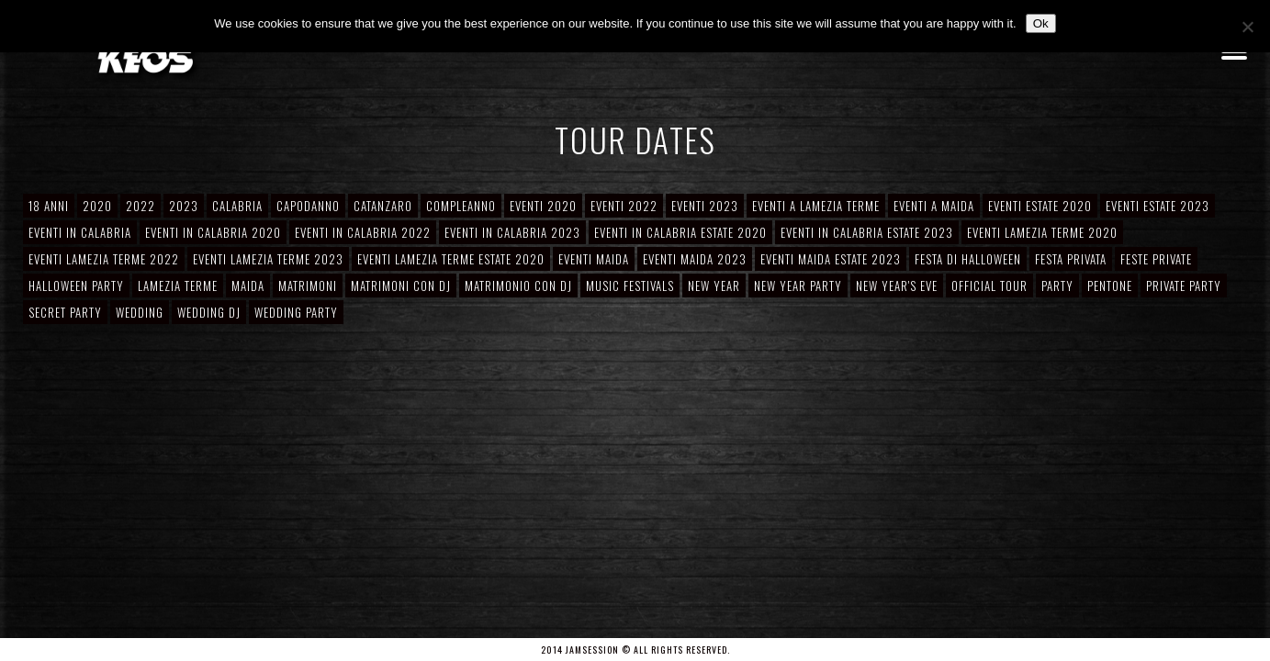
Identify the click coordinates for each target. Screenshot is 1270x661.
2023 (183, 205)
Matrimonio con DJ (518, 285)
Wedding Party (296, 312)
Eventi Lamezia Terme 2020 (1042, 232)
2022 (140, 205)
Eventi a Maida (933, 205)
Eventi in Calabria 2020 (213, 232)
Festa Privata (1071, 259)
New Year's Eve (897, 285)
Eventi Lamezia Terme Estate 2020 (451, 259)
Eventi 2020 (543, 205)
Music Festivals (630, 285)
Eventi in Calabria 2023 (512, 232)
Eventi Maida (593, 259)
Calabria (237, 205)
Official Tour (989, 285)
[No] (1247, 26)
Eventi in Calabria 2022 (363, 232)
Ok (1041, 23)
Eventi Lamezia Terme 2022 (103, 259)
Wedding (139, 312)
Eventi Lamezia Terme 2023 (268, 259)
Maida (247, 285)
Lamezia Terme (178, 285)
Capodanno (308, 205)
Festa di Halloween (968, 259)
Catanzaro (383, 205)
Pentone (1109, 285)
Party (1057, 285)
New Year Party (798, 285)
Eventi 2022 (623, 205)
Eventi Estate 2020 (1040, 205)
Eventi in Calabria (79, 232)
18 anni (48, 205)
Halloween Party (76, 285)
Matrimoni (307, 285)
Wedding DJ (209, 312)
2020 (97, 205)
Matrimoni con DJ (401, 285)
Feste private (1156, 259)
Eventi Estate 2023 (1157, 205)
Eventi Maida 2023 (695, 259)
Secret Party (65, 312)
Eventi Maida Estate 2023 (830, 259)
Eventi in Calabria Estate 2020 (680, 232)
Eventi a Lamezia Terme (816, 205)
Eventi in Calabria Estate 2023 (867, 232)
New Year (714, 285)
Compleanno (461, 205)
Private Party (1183, 285)
